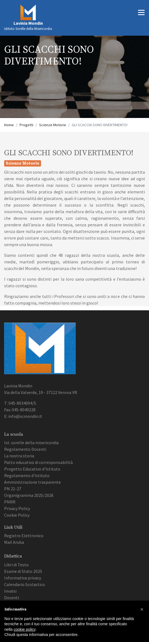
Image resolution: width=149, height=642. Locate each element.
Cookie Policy (16, 515)
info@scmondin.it (25, 416)
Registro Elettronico (24, 535)
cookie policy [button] (24, 629)
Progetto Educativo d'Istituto (32, 469)
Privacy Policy (17, 508)
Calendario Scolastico (24, 584)
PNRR (9, 502)
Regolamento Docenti (25, 449)
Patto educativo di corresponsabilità (38, 462)
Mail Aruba (14, 542)
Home (9, 124)
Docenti (11, 597)
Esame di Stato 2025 (23, 571)
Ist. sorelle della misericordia (31, 442)
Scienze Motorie (52, 124)
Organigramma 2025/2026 (28, 495)
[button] (141, 609)
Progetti (26, 124)
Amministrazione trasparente (32, 482)
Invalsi (10, 591)
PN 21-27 (12, 488)
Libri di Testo (16, 564)
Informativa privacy (22, 578)
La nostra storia (19, 455)
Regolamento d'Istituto (27, 475)
